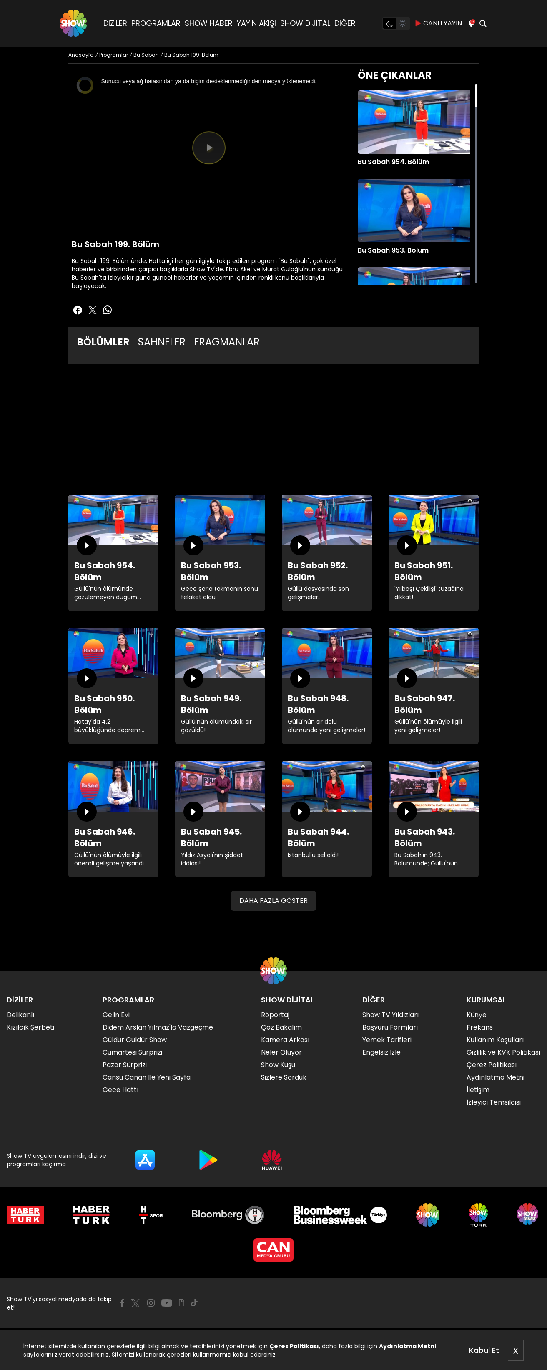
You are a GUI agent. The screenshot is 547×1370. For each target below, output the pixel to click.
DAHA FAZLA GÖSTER (273, 900)
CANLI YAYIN (438, 23)
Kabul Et (484, 1350)
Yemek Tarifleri (387, 1040)
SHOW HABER (209, 23)
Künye (477, 1015)
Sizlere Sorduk (283, 1077)
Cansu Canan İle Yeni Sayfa (147, 1077)
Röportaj (275, 1015)
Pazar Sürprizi (125, 1065)
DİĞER (345, 23)
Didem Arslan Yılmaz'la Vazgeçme (158, 1027)
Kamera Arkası (285, 1040)
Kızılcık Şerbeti (30, 1027)
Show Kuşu (278, 1065)
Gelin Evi (116, 1015)
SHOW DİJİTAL (305, 23)
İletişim (478, 1090)
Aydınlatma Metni (407, 1346)
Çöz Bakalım (281, 1027)
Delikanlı (20, 1015)
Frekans (480, 1027)
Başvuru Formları (390, 1027)
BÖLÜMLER (103, 342)
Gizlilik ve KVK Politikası (503, 1052)
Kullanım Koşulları (495, 1040)
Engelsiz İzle (381, 1052)
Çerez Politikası (294, 1346)
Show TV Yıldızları (390, 1015)
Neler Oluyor (281, 1052)
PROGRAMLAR (156, 23)
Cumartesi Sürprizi (132, 1052)
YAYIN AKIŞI (256, 23)
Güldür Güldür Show (135, 1040)
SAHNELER (162, 342)
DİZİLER (115, 23)
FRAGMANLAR (227, 342)
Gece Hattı (120, 1090)
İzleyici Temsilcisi (494, 1102)
